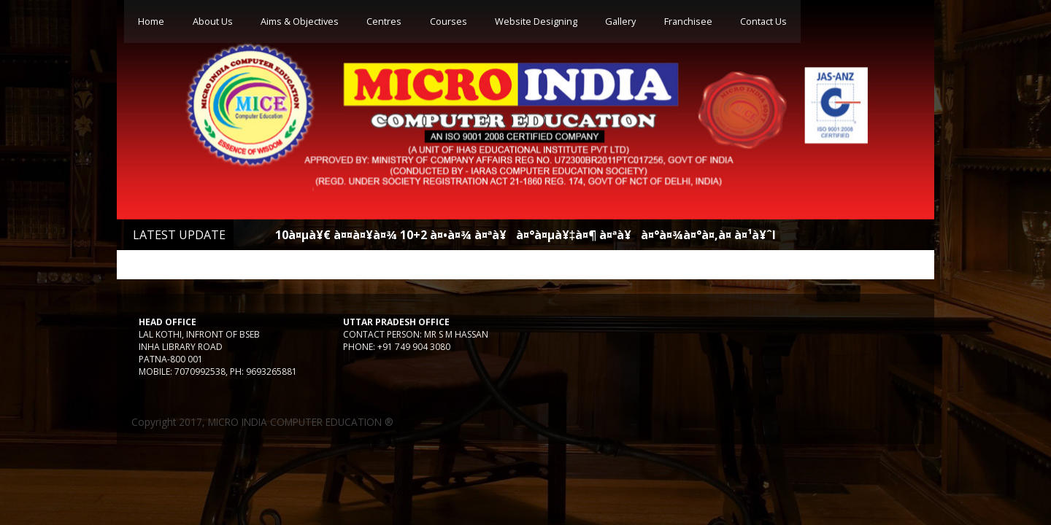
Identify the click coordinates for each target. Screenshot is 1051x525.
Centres (383, 21)
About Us (213, 21)
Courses (448, 21)
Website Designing (536, 21)
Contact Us (763, 21)
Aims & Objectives (300, 21)
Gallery (620, 21)
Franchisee (688, 21)
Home (151, 21)
